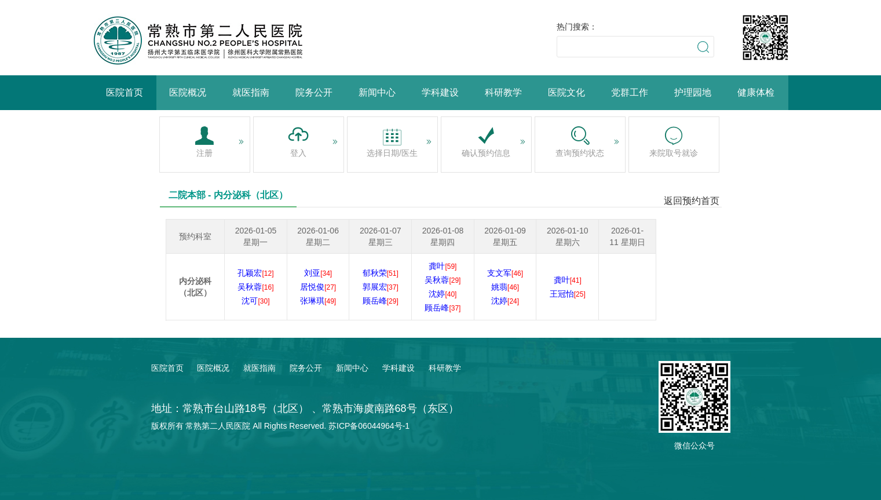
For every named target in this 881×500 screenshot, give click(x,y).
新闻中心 (377, 92)
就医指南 (250, 92)
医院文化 (566, 92)
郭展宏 (381, 286)
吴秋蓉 (255, 286)
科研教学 (503, 92)
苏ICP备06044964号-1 (369, 425)
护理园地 (692, 92)
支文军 (505, 273)
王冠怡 (568, 293)
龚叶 (442, 266)
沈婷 (442, 293)
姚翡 (505, 286)
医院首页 (124, 92)
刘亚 (318, 273)
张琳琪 (318, 300)
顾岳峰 (381, 300)
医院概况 (187, 92)
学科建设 (440, 92)
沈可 (255, 300)
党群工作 (629, 92)
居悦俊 (318, 286)
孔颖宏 (255, 273)
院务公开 (313, 92)
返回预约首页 (691, 201)
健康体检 (755, 92)
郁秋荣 (381, 273)
